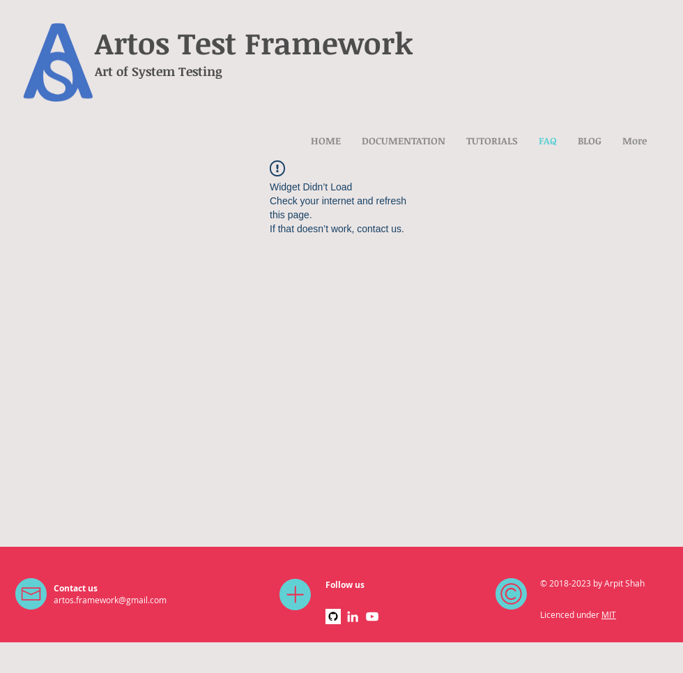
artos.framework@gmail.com (110, 599)
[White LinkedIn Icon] (352, 616)
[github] (333, 616)
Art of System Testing (158, 71)
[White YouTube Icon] (372, 616)
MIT (608, 614)
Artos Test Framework (254, 42)
